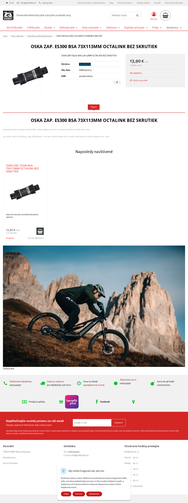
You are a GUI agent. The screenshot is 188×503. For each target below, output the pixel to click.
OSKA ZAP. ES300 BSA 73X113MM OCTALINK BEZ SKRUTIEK (22, 168)
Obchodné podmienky (174, 3)
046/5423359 (47, 3)
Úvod (11, 3)
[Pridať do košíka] (40, 231)
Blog (111, 3)
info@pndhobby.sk (28, 3)
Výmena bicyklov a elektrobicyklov (91, 3)
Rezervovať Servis (125, 3)
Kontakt (157, 3)
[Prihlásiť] (153, 16)
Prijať (66, 494)
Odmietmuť (94, 494)
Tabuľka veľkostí (143, 3)
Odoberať (118, 423)
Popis (94, 107)
